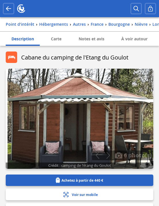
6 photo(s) (133, 155)
